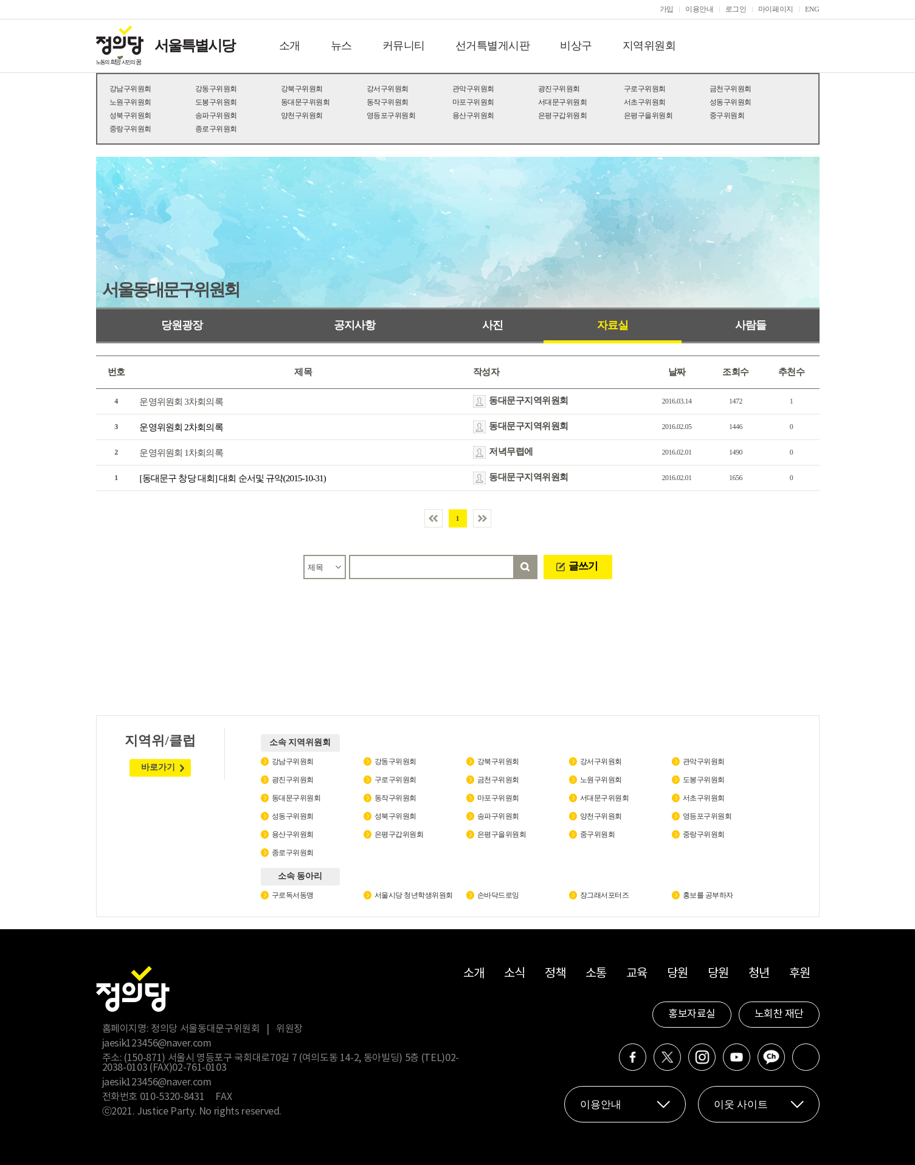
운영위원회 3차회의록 (181, 402)
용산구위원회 (473, 115)
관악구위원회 (473, 88)
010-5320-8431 (172, 1096)
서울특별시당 (194, 45)
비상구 (576, 46)
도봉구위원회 (216, 102)
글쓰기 (583, 566)
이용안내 (699, 9)
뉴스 (341, 46)
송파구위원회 (216, 115)
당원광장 (181, 325)
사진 (492, 325)
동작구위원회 (388, 102)
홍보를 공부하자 (708, 895)
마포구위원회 (473, 102)
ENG (812, 9)
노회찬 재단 (779, 1014)
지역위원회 (649, 46)
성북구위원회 (130, 115)
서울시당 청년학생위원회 (414, 895)
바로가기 (158, 767)
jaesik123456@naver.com (157, 1043)
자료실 (612, 325)
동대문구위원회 (305, 102)
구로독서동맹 (293, 895)
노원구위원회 (130, 102)
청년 (759, 974)
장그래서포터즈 (604, 895)
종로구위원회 (216, 129)
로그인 (736, 9)
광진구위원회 (559, 88)
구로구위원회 (645, 88)
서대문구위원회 (562, 102)
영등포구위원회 (391, 115)
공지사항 (354, 325)
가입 (667, 9)
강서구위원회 (388, 88)
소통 (596, 974)
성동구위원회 (730, 102)
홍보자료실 (692, 1014)
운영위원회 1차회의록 (181, 453)
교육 (636, 974)
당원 (677, 974)
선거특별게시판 (492, 46)
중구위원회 (727, 115)
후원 (799, 974)
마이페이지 (775, 9)
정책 (555, 974)
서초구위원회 (645, 102)
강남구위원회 (130, 88)
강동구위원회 (216, 88)
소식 (514, 974)
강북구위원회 (302, 88)
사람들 (750, 325)
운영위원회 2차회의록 (181, 427)
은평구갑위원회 (562, 115)
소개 (289, 46)
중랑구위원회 (130, 129)
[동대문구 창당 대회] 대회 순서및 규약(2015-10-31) (232, 478)
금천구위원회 (730, 88)
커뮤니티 (403, 46)
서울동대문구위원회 (170, 289)
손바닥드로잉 (498, 895)
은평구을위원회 (648, 115)
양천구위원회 (302, 115)
